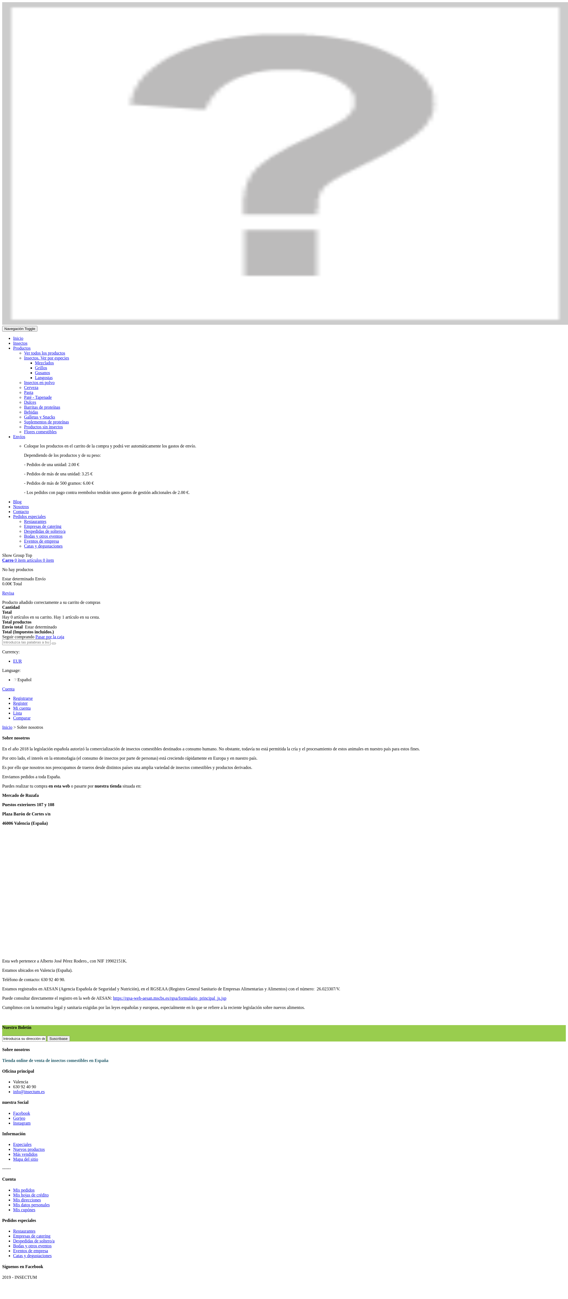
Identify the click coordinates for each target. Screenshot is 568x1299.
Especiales (22, 1144)
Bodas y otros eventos (32, 1246)
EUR (17, 661)
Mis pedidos (24, 1190)
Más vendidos (25, 1154)
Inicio (7, 727)
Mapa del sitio (25, 1159)
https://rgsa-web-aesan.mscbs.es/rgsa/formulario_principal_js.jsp (169, 998)
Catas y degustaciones (32, 1255)
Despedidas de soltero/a (34, 1241)
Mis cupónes (24, 1209)
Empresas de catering (32, 1236)
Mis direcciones (27, 1200)
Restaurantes (24, 1231)
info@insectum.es (29, 1091)
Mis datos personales (31, 1205)
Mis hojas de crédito (31, 1195)
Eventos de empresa (30, 1250)
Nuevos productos (29, 1149)
